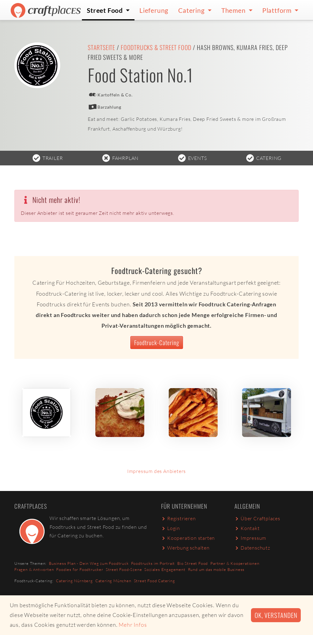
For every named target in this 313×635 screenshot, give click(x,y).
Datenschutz (252, 548)
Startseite (101, 47)
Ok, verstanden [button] (276, 615)
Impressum (250, 538)
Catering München (113, 580)
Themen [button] (234, 10)
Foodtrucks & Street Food (156, 47)
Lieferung (153, 10)
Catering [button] (192, 10)
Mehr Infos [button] (133, 624)
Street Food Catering (154, 580)
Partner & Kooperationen (234, 563)
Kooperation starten (188, 538)
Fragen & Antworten (34, 569)
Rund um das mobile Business (216, 569)
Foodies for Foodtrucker (79, 569)
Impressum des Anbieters (156, 471)
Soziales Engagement (164, 569)
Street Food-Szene (124, 569)
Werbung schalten (185, 548)
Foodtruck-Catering (156, 342)
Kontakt (247, 528)
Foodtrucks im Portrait (153, 563)
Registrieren (178, 518)
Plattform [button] (277, 10)
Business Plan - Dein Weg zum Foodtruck (88, 563)
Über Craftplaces (257, 518)
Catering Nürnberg (74, 580)
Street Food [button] (105, 10)
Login (170, 528)
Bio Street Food (192, 563)
